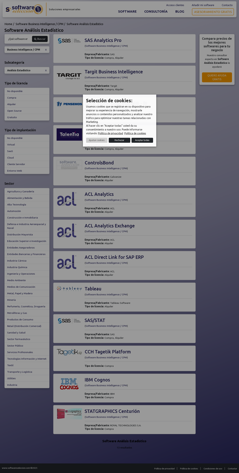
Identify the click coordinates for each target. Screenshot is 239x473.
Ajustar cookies (97, 140)
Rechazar (119, 140)
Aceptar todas (142, 140)
